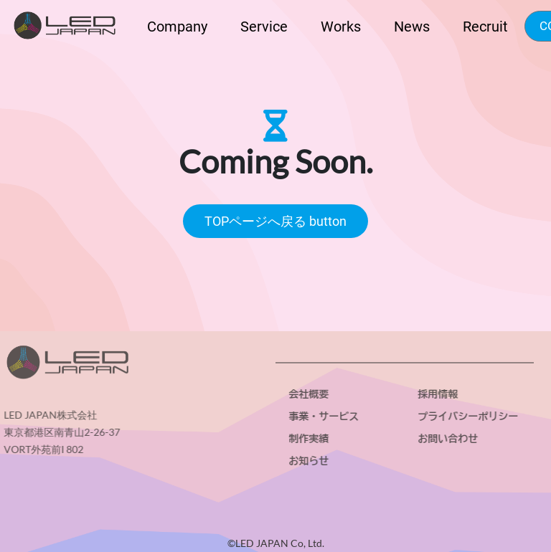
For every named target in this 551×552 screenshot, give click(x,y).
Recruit (485, 26)
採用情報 (440, 394)
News (412, 26)
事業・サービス (326, 416)
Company (177, 26)
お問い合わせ (450, 439)
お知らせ (311, 461)
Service (264, 26)
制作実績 (311, 439)
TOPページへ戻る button (275, 221)
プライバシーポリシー (470, 416)
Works (341, 26)
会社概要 (311, 394)
